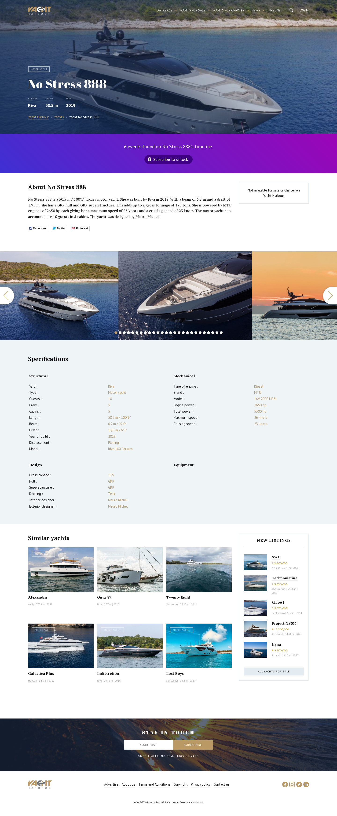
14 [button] (170, 332)
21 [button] (200, 332)
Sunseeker (172, 604)
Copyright (181, 784)
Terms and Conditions (154, 784)
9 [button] (149, 332)
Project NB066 (284, 623)
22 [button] (204, 332)
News (256, 10)
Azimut (276, 568)
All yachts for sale (274, 671)
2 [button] (120, 332)
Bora (99, 604)
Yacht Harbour (39, 11)
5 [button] (132, 332)
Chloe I (278, 602)
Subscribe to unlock (170, 159)
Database (164, 10)
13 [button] (166, 332)
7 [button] (141, 332)
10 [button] (153, 332)
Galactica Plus (41, 673)
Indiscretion (108, 673)
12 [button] (162, 332)
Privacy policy (200, 784)
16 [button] (179, 332)
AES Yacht (277, 634)
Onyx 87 (104, 597)
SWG (276, 557)
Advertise (111, 784)
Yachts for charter (228, 10)
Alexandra (37, 597)
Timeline (274, 10)
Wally (31, 604)
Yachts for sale (192, 10)
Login (304, 10)
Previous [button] (7, 295)
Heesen (32, 680)
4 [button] (128, 332)
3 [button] (124, 332)
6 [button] (137, 332)
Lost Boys (175, 673)
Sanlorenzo (278, 613)
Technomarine (284, 578)
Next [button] (330, 295)
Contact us (222, 784)
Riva (32, 105)
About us (128, 784)
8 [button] (145, 332)
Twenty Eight (178, 597)
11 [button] (158, 332)
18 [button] (187, 332)
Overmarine (279, 589)
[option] (185, 295)
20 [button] (195, 332)
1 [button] (115, 332)
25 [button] (217, 332)
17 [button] (183, 332)
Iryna (276, 644)
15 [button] (174, 332)
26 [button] (221, 332)
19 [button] (191, 332)
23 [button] (208, 332)
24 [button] (212, 332)
